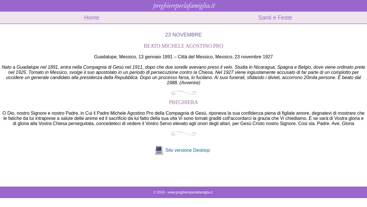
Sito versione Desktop (187, 150)
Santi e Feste (275, 17)
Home (91, 17)
